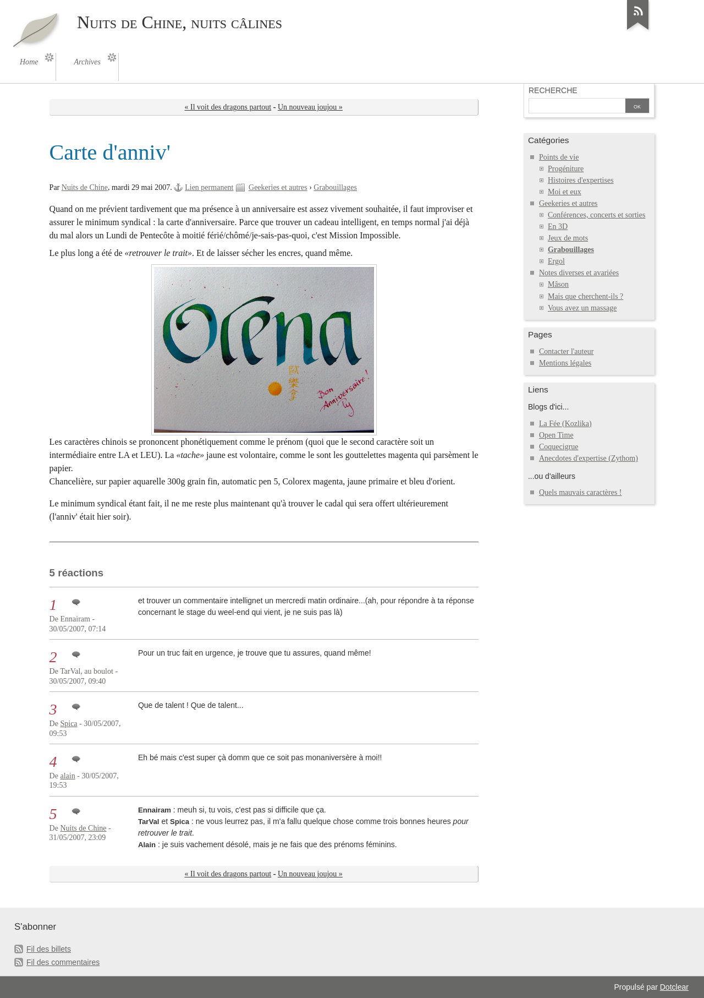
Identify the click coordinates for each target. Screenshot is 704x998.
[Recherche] (577, 107)
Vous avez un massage (582, 308)
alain (67, 776)
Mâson (558, 284)
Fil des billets (48, 949)
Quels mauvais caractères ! (580, 492)
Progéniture (566, 169)
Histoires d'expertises (581, 180)
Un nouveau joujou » (310, 107)
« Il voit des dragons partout (228, 107)
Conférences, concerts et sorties (596, 215)
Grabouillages (335, 187)
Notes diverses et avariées (579, 273)
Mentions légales (565, 363)
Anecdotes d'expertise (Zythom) (588, 458)
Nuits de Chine (85, 187)
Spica (68, 723)
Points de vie (559, 157)
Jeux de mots (568, 238)
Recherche (553, 90)
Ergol (556, 261)
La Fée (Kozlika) (565, 423)
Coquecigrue (559, 447)
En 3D (558, 226)
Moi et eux (564, 192)
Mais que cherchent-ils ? (585, 296)
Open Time (556, 435)
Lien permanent (209, 187)
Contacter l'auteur (566, 351)
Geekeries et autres (278, 187)
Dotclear (674, 987)
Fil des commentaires (63, 962)
